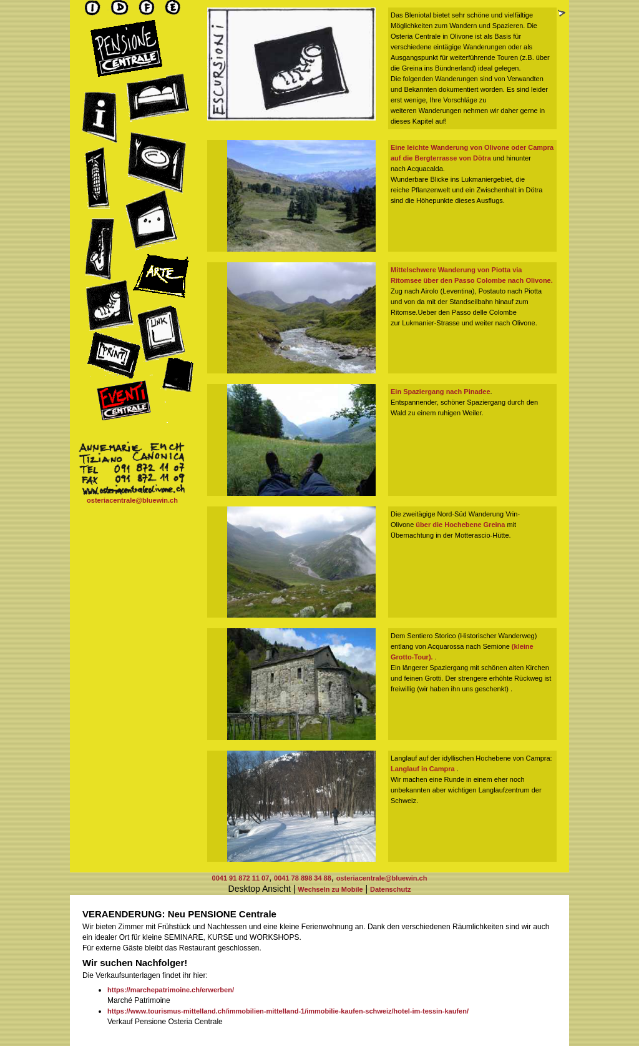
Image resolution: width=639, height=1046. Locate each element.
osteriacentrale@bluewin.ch (132, 500)
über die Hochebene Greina (460, 524)
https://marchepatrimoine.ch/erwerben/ (170, 990)
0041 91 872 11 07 (241, 878)
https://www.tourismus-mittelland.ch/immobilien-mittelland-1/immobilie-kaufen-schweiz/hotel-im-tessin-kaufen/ (288, 1011)
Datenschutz (390, 889)
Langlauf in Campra (424, 768)
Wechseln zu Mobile (330, 889)
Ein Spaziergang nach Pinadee (440, 391)
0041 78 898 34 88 (302, 878)
